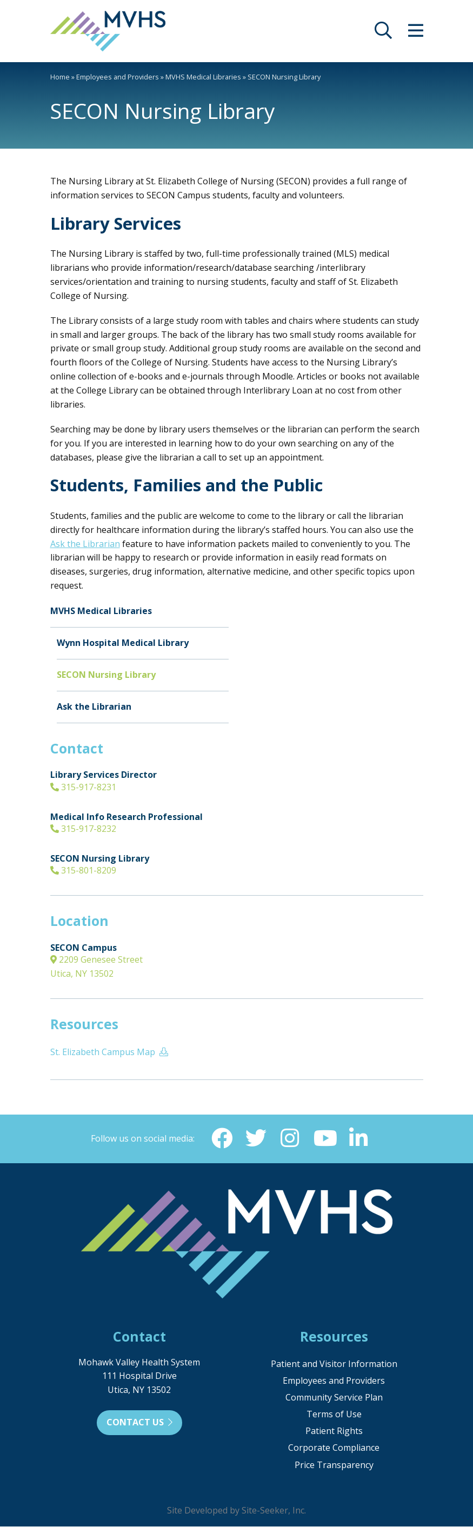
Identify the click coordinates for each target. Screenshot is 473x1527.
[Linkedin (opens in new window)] (359, 1138)
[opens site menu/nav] (415, 33)
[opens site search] (383, 33)
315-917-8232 (83, 829)
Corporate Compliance (333, 1448)
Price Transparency (334, 1465)
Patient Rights (334, 1431)
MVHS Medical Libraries (203, 77)
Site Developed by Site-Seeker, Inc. (236, 1511)
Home (60, 77)
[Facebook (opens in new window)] (221, 1138)
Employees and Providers (117, 77)
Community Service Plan (334, 1398)
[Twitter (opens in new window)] (256, 1138)
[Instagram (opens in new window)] (290, 1138)
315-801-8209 (83, 870)
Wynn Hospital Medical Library (123, 643)
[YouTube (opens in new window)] (325, 1138)
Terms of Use (334, 1415)
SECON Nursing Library (106, 675)
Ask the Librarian (85, 544)
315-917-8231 (83, 787)
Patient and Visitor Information (334, 1364)
